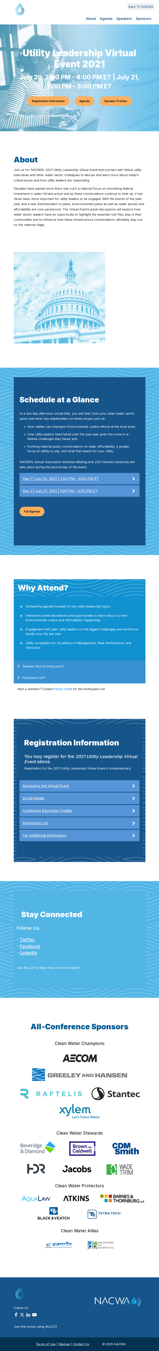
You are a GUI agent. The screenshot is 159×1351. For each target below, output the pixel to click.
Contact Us (81, 1344)
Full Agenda (32, 511)
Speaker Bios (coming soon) (43, 666)
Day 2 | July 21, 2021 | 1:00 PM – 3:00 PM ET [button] (79, 491)
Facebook (30, 946)
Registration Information (48, 101)
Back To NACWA (140, 7)
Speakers (124, 19)
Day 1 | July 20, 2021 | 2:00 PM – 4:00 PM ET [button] (79, 479)
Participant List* (33, 678)
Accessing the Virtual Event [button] (79, 786)
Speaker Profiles (115, 101)
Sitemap (64, 1344)
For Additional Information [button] (79, 835)
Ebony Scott (63, 689)
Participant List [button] (79, 823)
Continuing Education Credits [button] (79, 811)
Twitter (27, 939)
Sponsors (143, 19)
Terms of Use (46, 1344)
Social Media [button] (79, 798)
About (91, 19)
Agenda (106, 19)
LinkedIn (28, 952)
